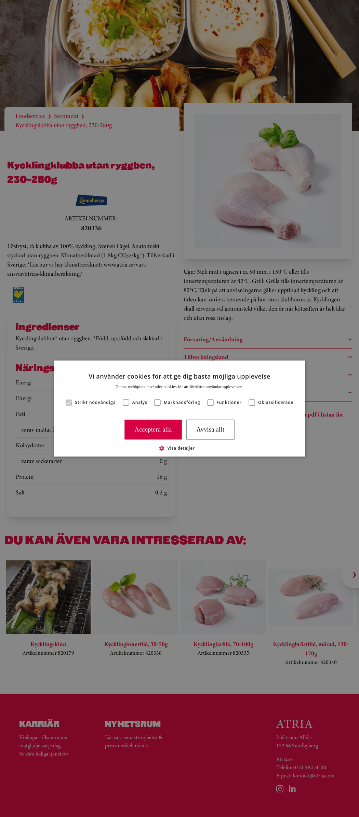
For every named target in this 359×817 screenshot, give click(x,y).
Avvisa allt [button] (211, 429)
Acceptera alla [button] (153, 429)
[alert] (179, 408)
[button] (179, 448)
